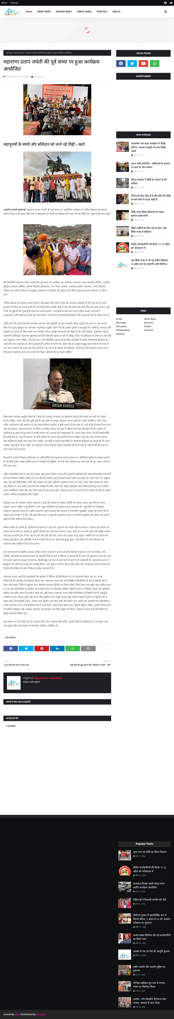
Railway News (123, 330)
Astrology (121, 322)
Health (147, 326)
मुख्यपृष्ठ (9, 53)
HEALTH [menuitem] (116, 11)
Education (121, 326)
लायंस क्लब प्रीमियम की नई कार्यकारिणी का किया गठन (152, 937)
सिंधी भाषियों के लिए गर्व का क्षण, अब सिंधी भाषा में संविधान (148, 230)
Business (148, 322)
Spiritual (148, 330)
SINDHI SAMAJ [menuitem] (84, 11)
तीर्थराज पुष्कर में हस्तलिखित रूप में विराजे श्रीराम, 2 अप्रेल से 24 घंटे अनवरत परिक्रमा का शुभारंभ (151, 919)
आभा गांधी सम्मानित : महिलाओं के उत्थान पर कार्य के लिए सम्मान (150, 165)
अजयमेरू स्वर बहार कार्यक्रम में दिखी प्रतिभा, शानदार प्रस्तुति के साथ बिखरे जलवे (148, 147)
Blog (17, 1014)
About (4, 3)
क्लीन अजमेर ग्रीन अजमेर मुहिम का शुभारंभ (149, 968)
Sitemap (14, 3)
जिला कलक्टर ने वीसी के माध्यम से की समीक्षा (149, 181)
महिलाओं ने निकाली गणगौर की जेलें (149, 899)
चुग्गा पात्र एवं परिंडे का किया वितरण (150, 852)
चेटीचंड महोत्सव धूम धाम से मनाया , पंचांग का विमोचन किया (149, 984)
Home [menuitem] (29, 11)
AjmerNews (19, 53)
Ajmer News (150, 319)
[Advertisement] (143, 104)
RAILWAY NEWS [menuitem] (64, 11)
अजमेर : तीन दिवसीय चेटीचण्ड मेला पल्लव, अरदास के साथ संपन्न (149, 1001)
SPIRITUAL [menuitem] (102, 11)
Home (119, 319)
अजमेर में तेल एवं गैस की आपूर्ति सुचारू (151, 951)
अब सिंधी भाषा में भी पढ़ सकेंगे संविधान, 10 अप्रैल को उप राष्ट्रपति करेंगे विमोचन (150, 262)
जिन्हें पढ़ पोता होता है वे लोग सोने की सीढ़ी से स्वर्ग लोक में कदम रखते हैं (151, 197)
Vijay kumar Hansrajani (18, 76)
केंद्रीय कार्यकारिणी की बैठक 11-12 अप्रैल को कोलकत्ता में (150, 246)
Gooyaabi (41, 1014)
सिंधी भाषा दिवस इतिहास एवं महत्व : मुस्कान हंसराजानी (148, 213)
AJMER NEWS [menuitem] (44, 11)
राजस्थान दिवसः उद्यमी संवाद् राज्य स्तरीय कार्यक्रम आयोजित (149, 885)
